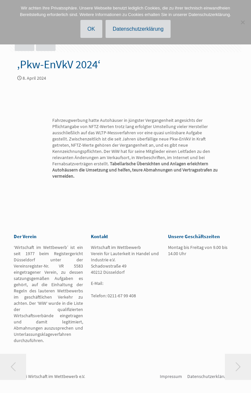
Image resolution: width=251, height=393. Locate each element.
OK (91, 29)
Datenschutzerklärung (209, 376)
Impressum (171, 376)
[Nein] (243, 22)
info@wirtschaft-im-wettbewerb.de (116, 286)
